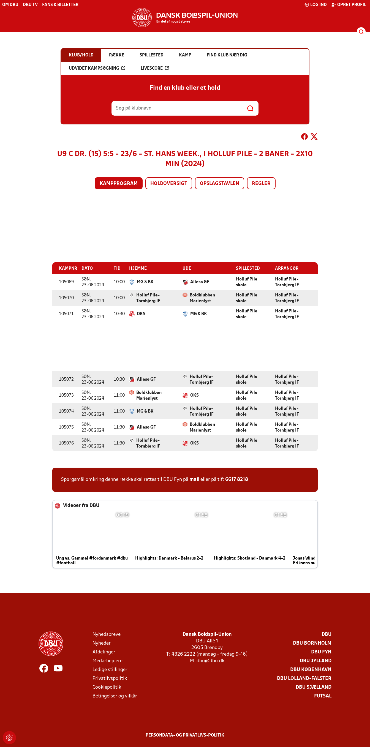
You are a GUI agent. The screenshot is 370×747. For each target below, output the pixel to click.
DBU (326, 634)
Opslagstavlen (219, 183)
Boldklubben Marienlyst (202, 298)
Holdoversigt (168, 183)
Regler (261, 183)
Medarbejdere (107, 660)
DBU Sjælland (313, 687)
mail (194, 479)
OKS (141, 314)
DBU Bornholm (312, 643)
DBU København (310, 669)
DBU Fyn (321, 652)
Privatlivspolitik (109, 678)
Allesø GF (199, 282)
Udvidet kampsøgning (97, 68)
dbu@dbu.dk (210, 660)
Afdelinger (103, 652)
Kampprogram (119, 183)
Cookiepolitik (106, 687)
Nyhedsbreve (106, 634)
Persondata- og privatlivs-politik (185, 735)
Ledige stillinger (109, 669)
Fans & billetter (60, 5)
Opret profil (348, 4)
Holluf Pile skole (246, 282)
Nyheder (101, 643)
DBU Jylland (315, 660)
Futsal (322, 696)
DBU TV (30, 5)
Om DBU (10, 5)
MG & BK (145, 282)
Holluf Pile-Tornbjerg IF (287, 282)
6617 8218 (236, 479)
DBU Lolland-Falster (304, 678)
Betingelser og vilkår (114, 696)
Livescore (155, 68)
